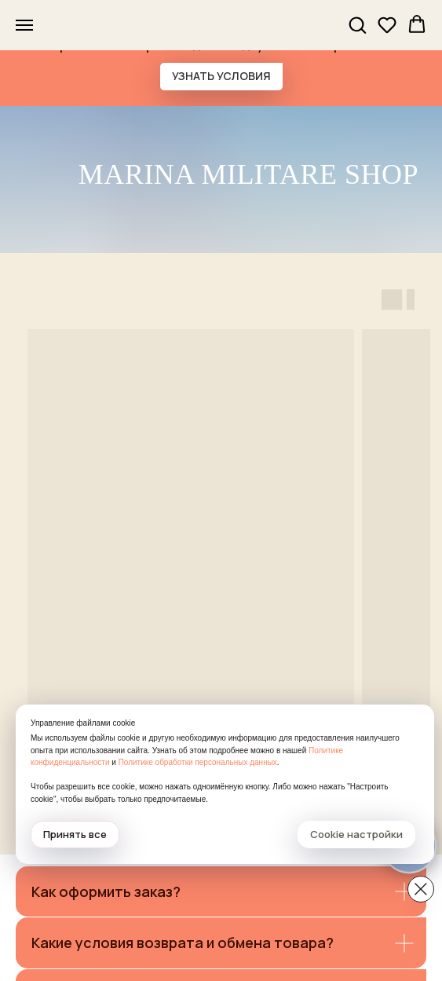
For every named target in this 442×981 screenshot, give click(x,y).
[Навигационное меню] (24, 25)
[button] (357, 24)
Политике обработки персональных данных (198, 762)
